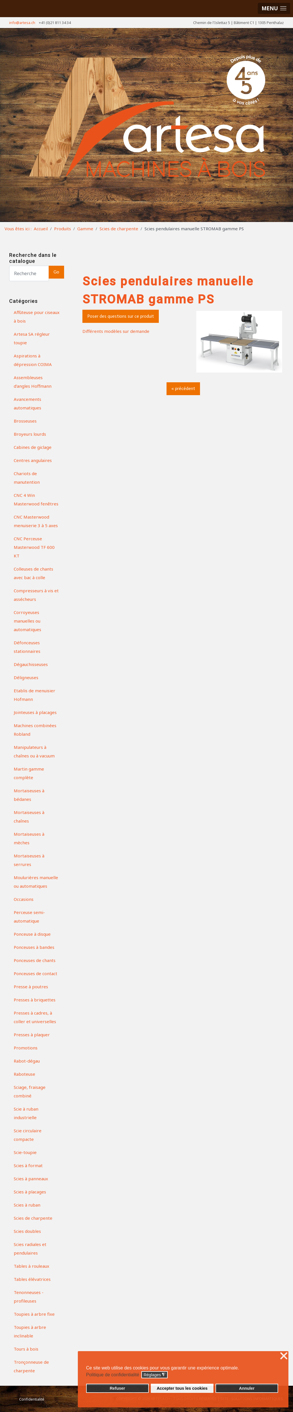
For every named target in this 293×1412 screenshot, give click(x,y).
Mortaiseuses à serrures (29, 860)
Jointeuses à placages (35, 712)
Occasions (23, 899)
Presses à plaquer (32, 1034)
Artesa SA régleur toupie (32, 338)
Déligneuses (26, 677)
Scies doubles (27, 1231)
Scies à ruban (27, 1205)
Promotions (25, 1048)
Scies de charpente (33, 1218)
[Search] (29, 273)
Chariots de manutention (27, 478)
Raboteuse (24, 1074)
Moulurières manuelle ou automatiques (36, 882)
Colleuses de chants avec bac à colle (33, 573)
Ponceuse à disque (32, 934)
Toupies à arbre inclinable (30, 1331)
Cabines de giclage (33, 447)
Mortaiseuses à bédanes (29, 795)
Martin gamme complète (29, 773)
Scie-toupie (25, 1152)
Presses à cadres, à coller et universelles (35, 1017)
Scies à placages (30, 1192)
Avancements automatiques (27, 403)
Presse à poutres (31, 986)
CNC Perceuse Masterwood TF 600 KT (34, 547)
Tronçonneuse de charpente (31, 1366)
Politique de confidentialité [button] (112, 1374)
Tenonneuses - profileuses (28, 1296)
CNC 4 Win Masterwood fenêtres (36, 499)
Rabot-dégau (27, 1061)
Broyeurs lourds (30, 434)
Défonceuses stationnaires (27, 647)
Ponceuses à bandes (34, 947)
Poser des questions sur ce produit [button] (120, 316)
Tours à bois (26, 1349)
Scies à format (28, 1165)
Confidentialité (31, 1399)
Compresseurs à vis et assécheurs (36, 595)
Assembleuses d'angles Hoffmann (33, 382)
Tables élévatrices (32, 1279)
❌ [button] (284, 1356)
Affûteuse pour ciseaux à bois (37, 316)
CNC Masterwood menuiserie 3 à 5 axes (36, 521)
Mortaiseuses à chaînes (29, 816)
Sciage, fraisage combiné (29, 1091)
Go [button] (56, 272)
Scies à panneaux (31, 1178)
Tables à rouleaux (31, 1266)
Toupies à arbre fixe (34, 1314)
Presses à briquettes (35, 1000)
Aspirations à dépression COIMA (33, 360)
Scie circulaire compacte (27, 1135)
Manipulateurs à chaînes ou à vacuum (34, 751)
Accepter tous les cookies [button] (182, 1388)
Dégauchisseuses (31, 664)
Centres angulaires (33, 460)
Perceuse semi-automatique (29, 916)
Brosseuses (25, 421)
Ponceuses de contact (35, 973)
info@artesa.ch (22, 22)
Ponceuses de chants (35, 960)
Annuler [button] (246, 1388)
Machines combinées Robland (35, 730)
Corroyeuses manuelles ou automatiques (27, 620)
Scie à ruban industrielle (26, 1113)
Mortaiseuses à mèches (29, 838)
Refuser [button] (117, 1388)
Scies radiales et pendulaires (30, 1248)
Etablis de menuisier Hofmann (34, 695)
